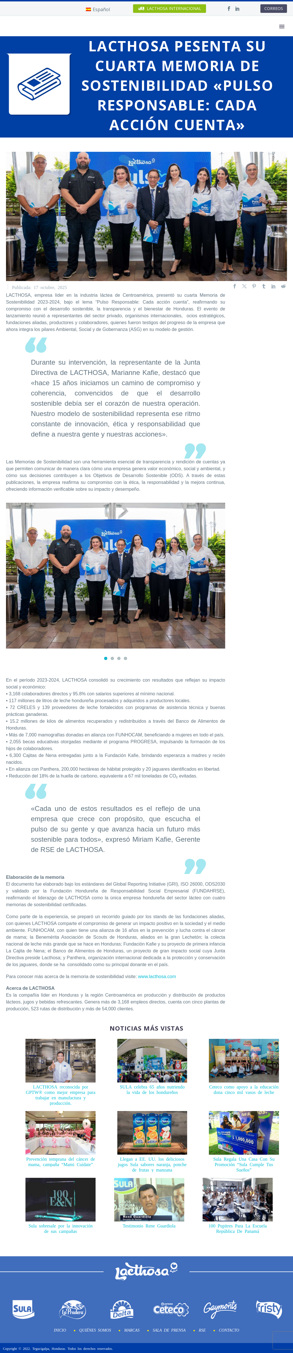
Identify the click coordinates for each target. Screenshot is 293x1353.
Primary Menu (281, 26)
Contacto (229, 1329)
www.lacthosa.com (157, 975)
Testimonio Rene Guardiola (149, 1224)
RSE (202, 1329)
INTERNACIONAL (169, 8)
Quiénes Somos (95, 1329)
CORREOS (273, 8)
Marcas (132, 1329)
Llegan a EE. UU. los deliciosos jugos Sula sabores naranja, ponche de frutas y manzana (152, 1163)
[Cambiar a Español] (98, 9)
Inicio (60, 1329)
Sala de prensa (169, 1329)
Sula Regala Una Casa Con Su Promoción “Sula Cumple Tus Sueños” (243, 1163)
